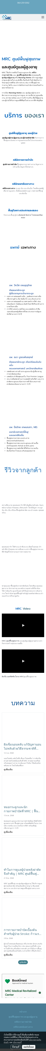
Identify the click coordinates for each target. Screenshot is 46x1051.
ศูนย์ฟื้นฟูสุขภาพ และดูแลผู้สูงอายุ (23, 1017)
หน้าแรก (23, 1011)
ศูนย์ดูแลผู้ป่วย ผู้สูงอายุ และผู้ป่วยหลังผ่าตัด (18, 138)
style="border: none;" (23, 986)
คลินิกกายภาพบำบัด (23, 1022)
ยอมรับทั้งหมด (29, 1047)
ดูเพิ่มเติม (8, 769)
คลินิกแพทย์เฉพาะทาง (23, 1027)
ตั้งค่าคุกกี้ (15, 1047)
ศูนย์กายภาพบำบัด (10, 164)
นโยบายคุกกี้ (17, 1042)
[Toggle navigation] (43, 17)
